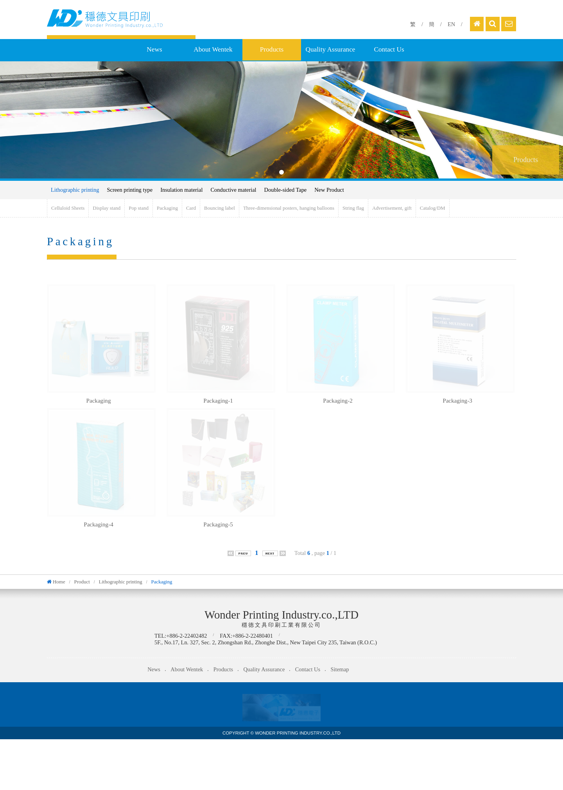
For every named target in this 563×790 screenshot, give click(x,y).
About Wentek (213, 49)
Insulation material (181, 190)
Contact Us (389, 49)
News (154, 49)
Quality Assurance (330, 49)
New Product (329, 190)
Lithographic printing (75, 190)
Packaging (167, 208)
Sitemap (339, 669)
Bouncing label (219, 208)
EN (451, 24)
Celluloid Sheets (67, 208)
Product (82, 582)
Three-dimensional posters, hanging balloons (288, 208)
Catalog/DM (432, 208)
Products (271, 49)
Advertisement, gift (392, 208)
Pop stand (139, 208)
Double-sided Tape (285, 190)
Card (191, 208)
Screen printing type (130, 190)
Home (59, 582)
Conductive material (233, 190)
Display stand (106, 208)
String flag (353, 208)
